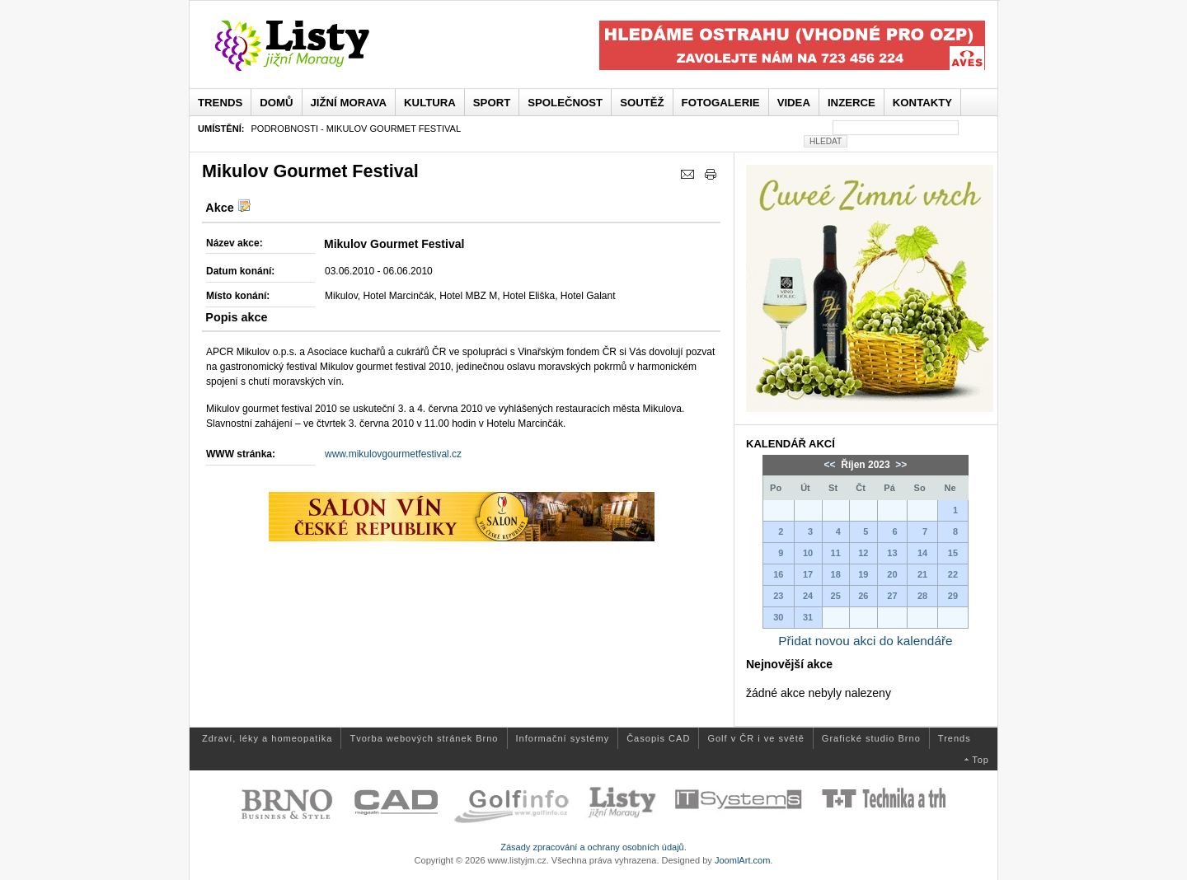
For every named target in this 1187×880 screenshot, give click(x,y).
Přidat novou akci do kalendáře (865, 641)
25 (836, 596)
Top (980, 760)
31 (808, 617)
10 (808, 553)
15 (953, 553)
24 (808, 596)
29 (953, 596)
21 (922, 574)
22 (953, 574)
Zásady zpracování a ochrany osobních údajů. (593, 847)
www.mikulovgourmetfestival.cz (393, 454)
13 (892, 553)
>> (900, 464)
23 (778, 596)
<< (831, 464)
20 (892, 574)
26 (863, 596)
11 (836, 553)
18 (836, 574)
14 (922, 553)
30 (778, 617)
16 (778, 574)
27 (892, 596)
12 (863, 553)
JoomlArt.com (742, 860)
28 (922, 596)
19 (863, 574)
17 (808, 574)
